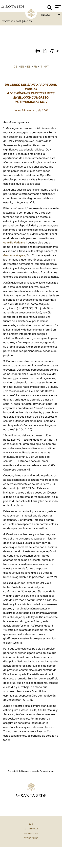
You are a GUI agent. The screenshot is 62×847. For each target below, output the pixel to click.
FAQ (31, 824)
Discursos (8, 21)
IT (41, 66)
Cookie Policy (31, 833)
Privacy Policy (31, 838)
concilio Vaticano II (15, 242)
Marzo (27, 21)
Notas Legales (31, 829)
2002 (19, 21)
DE (15, 66)
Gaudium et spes (14, 255)
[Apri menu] (57, 7)
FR (35, 66)
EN (22, 66)
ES (28, 66)
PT (47, 66)
